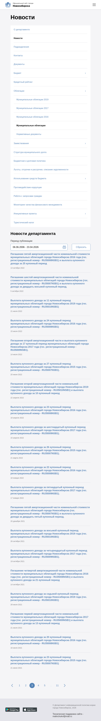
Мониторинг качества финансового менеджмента (38, 205)
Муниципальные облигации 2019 (32, 99)
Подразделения (21, 47)
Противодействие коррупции (28, 187)
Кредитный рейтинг (23, 82)
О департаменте (22, 29)
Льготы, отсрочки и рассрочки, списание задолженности (41, 169)
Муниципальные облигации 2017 (32, 108)
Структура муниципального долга (30, 152)
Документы (19, 64)
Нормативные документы (28, 134)
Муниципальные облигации (31, 125)
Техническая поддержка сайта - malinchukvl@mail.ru (68, 714)
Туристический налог (24, 222)
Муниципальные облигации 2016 (32, 117)
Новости (18, 38)
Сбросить (81, 247)
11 (57, 685)
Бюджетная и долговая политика (30, 161)
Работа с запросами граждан (28, 196)
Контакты (18, 55)
